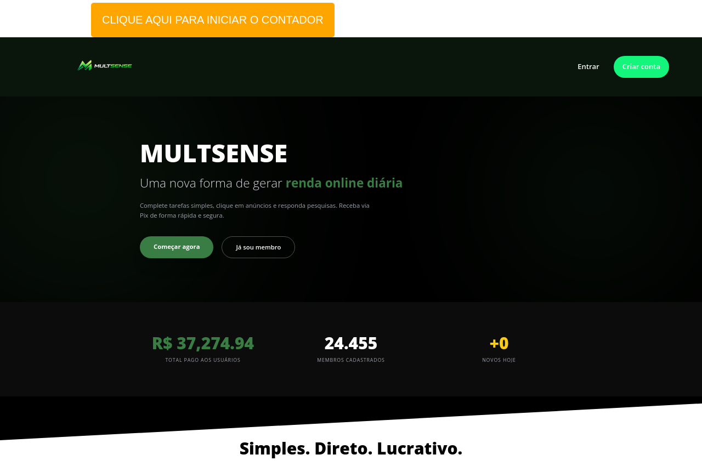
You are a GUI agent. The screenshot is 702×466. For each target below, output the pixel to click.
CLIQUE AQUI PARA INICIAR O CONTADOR (213, 20)
